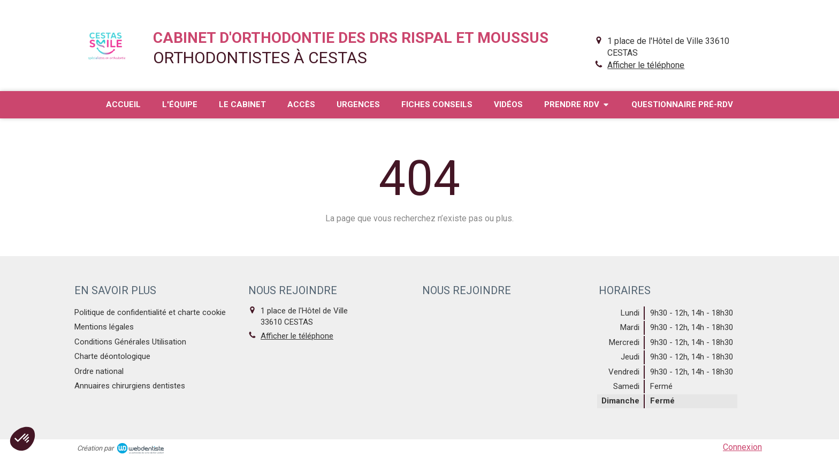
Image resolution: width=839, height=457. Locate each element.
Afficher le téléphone (645, 65)
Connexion (742, 447)
